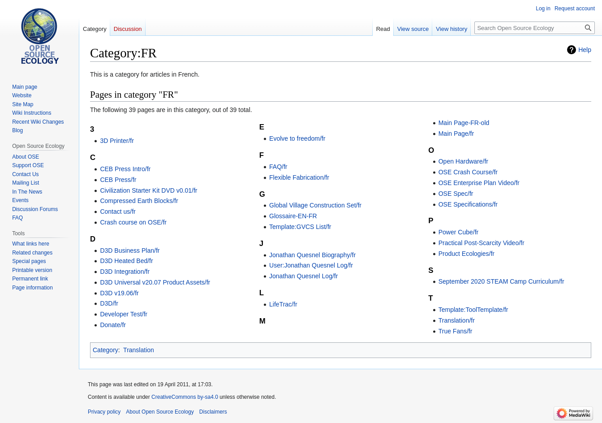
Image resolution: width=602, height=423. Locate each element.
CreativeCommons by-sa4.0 (184, 397)
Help (584, 49)
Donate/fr (113, 324)
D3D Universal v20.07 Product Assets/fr (155, 282)
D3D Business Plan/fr (129, 250)
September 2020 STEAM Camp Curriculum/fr (501, 281)
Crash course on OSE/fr (133, 222)
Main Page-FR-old (464, 122)
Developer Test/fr (123, 314)
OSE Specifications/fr (468, 204)
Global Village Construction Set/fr (315, 205)
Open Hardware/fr (463, 161)
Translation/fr (457, 320)
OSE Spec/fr (456, 193)
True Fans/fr (456, 331)
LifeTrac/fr (283, 304)
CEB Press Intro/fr (125, 169)
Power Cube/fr (458, 232)
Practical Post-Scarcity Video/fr (482, 242)
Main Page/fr (456, 133)
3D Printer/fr (116, 140)
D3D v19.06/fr (119, 293)
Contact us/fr (117, 211)
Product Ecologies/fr (466, 253)
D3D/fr (109, 303)
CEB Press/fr (118, 179)
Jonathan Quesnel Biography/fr (312, 255)
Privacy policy (104, 412)
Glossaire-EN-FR (293, 216)
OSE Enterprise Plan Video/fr (479, 182)
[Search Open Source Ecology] (534, 28)
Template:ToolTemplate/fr (473, 309)
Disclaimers (213, 412)
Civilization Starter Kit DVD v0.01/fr (148, 190)
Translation (138, 350)
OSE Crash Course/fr (468, 172)
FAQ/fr (278, 166)
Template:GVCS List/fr (300, 226)
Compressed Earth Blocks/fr (139, 200)
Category (105, 350)
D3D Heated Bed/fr (126, 260)
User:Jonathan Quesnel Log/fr (311, 265)
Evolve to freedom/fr (297, 138)
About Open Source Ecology (160, 412)
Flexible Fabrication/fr (299, 177)
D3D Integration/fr (125, 271)
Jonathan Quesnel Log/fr (303, 276)
